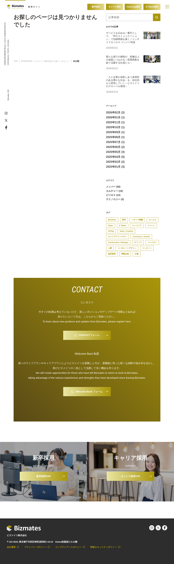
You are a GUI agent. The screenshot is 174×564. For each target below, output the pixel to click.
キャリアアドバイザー (117, 236)
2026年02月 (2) (115, 112)
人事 (110, 248)
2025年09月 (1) (115, 132)
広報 (136, 254)
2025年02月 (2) (115, 161)
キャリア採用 (114, 7)
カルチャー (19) (114, 191)
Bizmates (112, 220)
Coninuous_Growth (141, 236)
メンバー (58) (113, 186)
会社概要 (11, 547)
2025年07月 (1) (115, 142)
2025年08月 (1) (115, 137)
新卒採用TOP (43, 476)
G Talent (122, 225)
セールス (152, 220)
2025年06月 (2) (115, 147)
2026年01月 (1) (115, 117)
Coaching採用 (133, 7)
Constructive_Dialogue (118, 242)
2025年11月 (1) (115, 122)
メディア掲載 (137, 220)
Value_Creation (126, 231)
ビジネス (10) (113, 195)
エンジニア (136, 225)
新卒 (124, 220)
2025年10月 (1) (115, 127)
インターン (147, 248)
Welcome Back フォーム (89, 391)
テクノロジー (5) (115, 199)
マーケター (152, 242)
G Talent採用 (152, 7)
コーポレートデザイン (127, 248)
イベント (151, 225)
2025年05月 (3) (115, 151)
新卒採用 (96, 7)
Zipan (110, 225)
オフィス (138, 242)
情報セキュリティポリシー (103, 547)
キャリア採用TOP (130, 476)
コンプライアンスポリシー (68, 547)
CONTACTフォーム (89, 335)
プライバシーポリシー (35, 547)
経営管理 (112, 254)
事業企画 (125, 254)
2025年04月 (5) (115, 156)
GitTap (111, 231)
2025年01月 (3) (115, 166)
